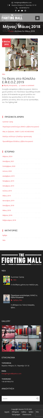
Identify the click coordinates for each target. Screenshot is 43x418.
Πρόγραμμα (16, 414)
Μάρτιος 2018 (7, 215)
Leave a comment (27, 85)
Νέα (3, 74)
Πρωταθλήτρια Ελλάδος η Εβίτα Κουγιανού (17, 141)
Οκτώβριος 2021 (8, 161)
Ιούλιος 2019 (7, 191)
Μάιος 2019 (6, 196)
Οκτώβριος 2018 (8, 205)
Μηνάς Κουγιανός (10, 85)
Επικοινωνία (27, 414)
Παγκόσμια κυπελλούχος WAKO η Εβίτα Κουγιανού (20, 127)
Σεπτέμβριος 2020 (8, 166)
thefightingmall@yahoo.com (12, 374)
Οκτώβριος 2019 (8, 186)
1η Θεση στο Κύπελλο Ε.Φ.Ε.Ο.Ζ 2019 (18, 80)
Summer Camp (7, 122)
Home (10, 31)
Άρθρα (4, 235)
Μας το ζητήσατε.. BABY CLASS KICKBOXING (18, 132)
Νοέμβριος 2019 (8, 181)
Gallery (23, 412)
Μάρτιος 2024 (7, 156)
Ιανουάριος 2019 (8, 201)
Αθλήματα (15, 412)
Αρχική (6, 412)
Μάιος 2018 (6, 210)
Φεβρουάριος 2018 (9, 220)
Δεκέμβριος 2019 (8, 176)
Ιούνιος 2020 (7, 171)
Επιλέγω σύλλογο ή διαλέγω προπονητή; (17, 136)
